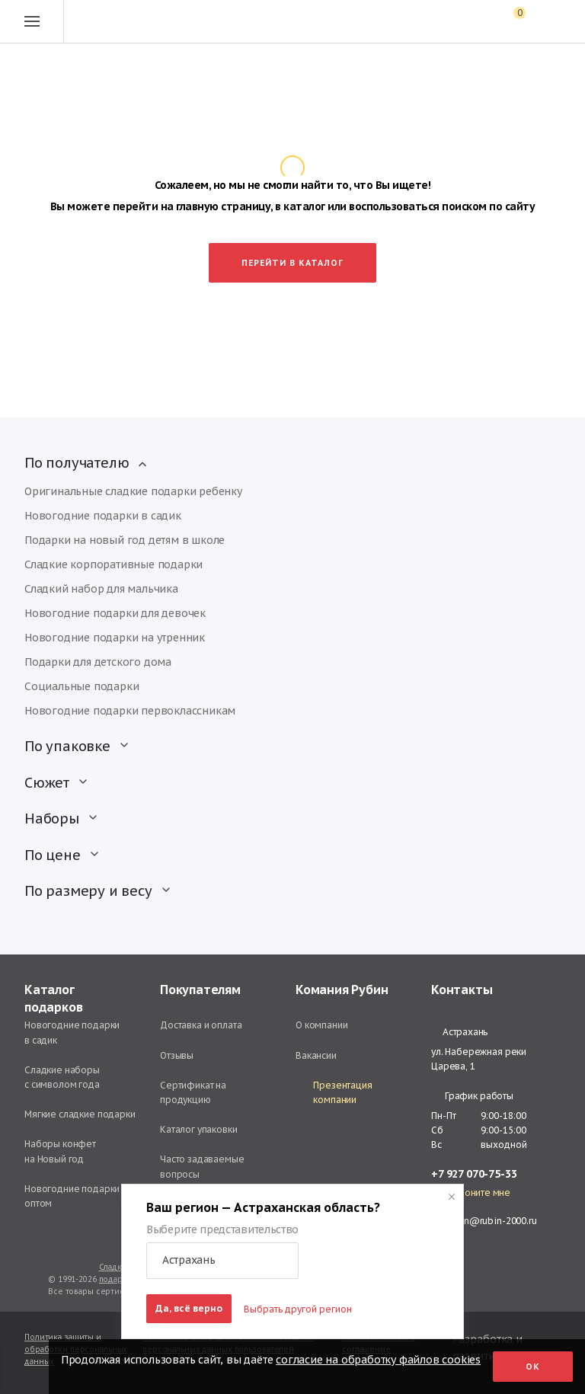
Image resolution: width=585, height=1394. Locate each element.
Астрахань (459, 1032)
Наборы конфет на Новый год (60, 1151)
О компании (322, 1025)
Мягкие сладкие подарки (80, 1114)
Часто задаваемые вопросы (202, 1166)
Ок (533, 1366)
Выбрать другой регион (298, 1309)
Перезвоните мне (470, 1193)
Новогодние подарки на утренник (114, 637)
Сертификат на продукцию (193, 1092)
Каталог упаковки (199, 1129)
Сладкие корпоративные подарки (113, 564)
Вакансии (316, 1055)
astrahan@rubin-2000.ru (484, 1220)
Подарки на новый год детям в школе (124, 540)
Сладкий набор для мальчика (101, 589)
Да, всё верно (188, 1308)
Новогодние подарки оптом (72, 1196)
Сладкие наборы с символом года (62, 1077)
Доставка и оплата (200, 1025)
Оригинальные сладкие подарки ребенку (133, 491)
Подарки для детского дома (97, 662)
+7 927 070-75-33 (474, 1174)
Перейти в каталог (292, 262)
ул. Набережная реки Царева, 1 (478, 1059)
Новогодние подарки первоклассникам (129, 711)
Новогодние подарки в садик (102, 516)
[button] (222, 1260)
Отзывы (176, 1055)
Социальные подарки (81, 686)
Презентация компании (334, 1092)
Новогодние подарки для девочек (115, 613)
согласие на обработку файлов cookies (378, 1360)
